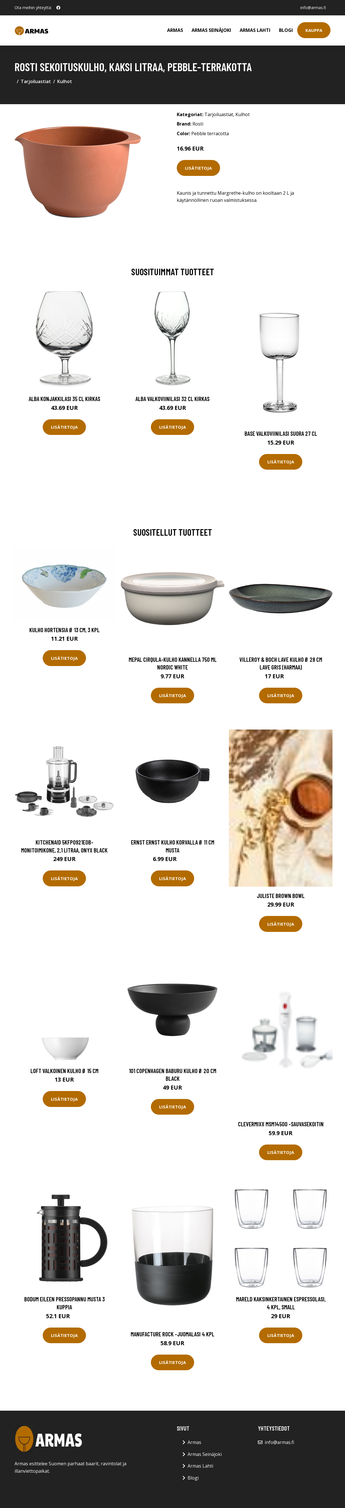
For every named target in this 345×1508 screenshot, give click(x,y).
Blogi (286, 30)
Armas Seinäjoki (211, 30)
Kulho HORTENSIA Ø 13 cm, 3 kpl (64, 629)
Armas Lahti (255, 30)
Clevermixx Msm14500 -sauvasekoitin (281, 1123)
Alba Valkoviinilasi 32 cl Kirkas (172, 398)
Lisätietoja (198, 168)
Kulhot (64, 81)
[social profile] (58, 7)
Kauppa (313, 30)
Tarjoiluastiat (36, 81)
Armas (175, 30)
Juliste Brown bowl (281, 895)
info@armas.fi (313, 7)
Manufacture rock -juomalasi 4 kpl (172, 1334)
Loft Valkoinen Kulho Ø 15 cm (64, 1070)
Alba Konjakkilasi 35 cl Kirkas (64, 398)
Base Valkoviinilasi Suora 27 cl (281, 433)
